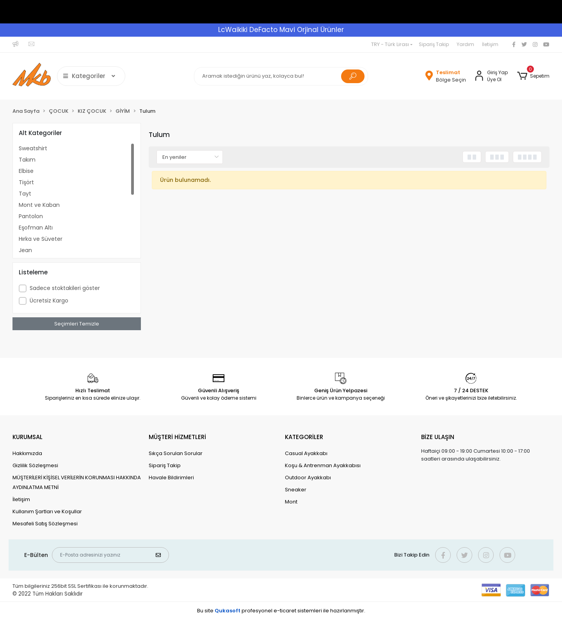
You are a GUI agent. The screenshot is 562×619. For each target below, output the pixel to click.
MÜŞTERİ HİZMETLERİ (177, 437)
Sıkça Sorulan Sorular (176, 453)
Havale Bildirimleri (171, 477)
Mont (291, 501)
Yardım (465, 44)
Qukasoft (227, 610)
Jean (25, 250)
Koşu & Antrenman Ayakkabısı (323, 465)
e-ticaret (285, 610)
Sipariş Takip (434, 44)
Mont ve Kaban (39, 205)
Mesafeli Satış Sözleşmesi (45, 523)
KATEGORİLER (304, 437)
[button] (533, 76)
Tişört (26, 182)
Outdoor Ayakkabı (308, 477)
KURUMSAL (27, 437)
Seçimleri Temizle (76, 323)
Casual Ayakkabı (306, 453)
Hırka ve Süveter (40, 239)
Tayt (25, 193)
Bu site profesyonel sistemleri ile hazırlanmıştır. (281, 610)
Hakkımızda (27, 453)
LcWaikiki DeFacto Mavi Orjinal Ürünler (281, 29)
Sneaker (295, 489)
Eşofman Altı (36, 227)
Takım (27, 160)
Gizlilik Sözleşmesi (35, 465)
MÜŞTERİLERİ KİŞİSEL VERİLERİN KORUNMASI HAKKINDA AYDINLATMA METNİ (76, 482)
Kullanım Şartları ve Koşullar (47, 511)
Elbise (26, 171)
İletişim (490, 44)
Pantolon (31, 216)
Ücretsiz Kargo (49, 300)
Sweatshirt (33, 148)
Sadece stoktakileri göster (65, 288)
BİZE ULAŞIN (437, 437)
